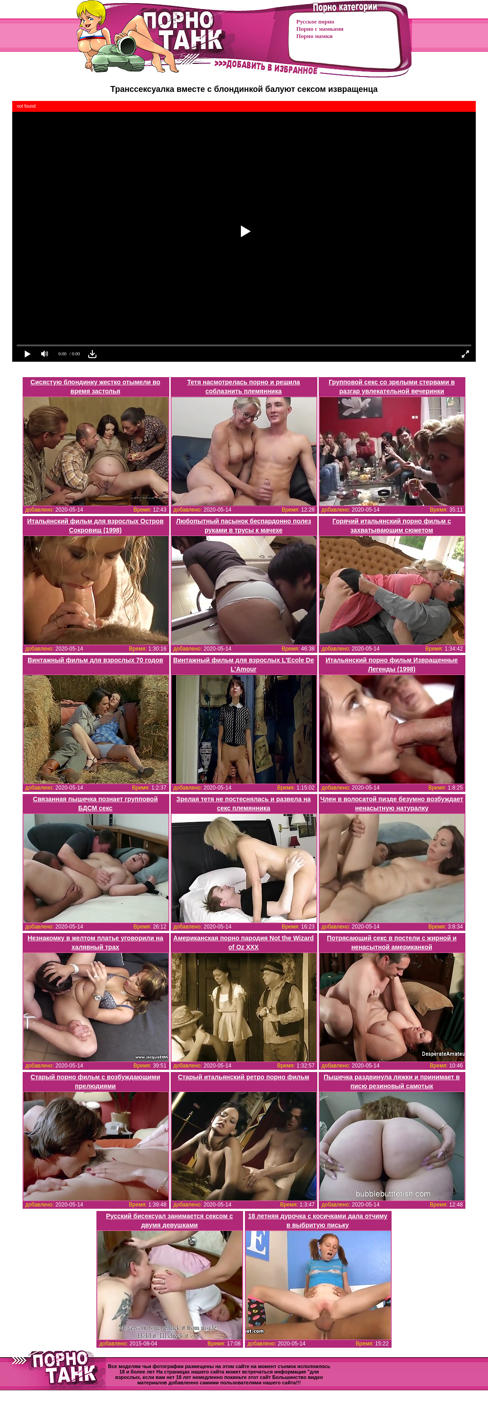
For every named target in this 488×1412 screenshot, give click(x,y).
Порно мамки (315, 36)
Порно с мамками (320, 28)
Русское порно (316, 21)
